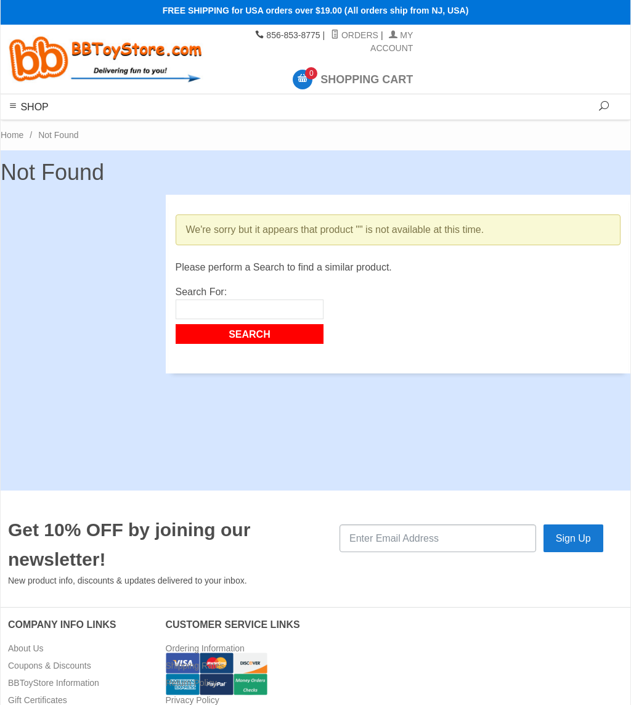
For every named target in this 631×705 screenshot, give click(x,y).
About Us (26, 648)
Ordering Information (205, 648)
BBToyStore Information (53, 683)
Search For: (201, 292)
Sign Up (573, 538)
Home (12, 135)
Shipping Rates (195, 665)
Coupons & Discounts (49, 665)
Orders (354, 35)
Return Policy (191, 683)
